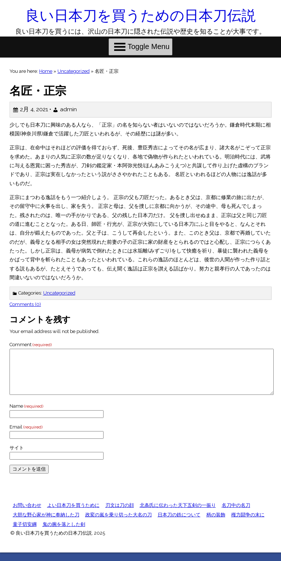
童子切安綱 (25, 533)
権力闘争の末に (248, 523)
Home (45, 71)
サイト (17, 456)
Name (26, 415)
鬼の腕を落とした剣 (63, 533)
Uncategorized (73, 71)
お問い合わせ (27, 514)
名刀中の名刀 (236, 514)
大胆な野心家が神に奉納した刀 (46, 523)
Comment (31, 344)
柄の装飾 (215, 523)
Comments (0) (25, 304)
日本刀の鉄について (179, 523)
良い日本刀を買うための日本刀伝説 (140, 15)
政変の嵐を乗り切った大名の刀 (118, 523)
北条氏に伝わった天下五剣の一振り (178, 514)
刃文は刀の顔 (119, 514)
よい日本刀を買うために (73, 514)
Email (26, 435)
